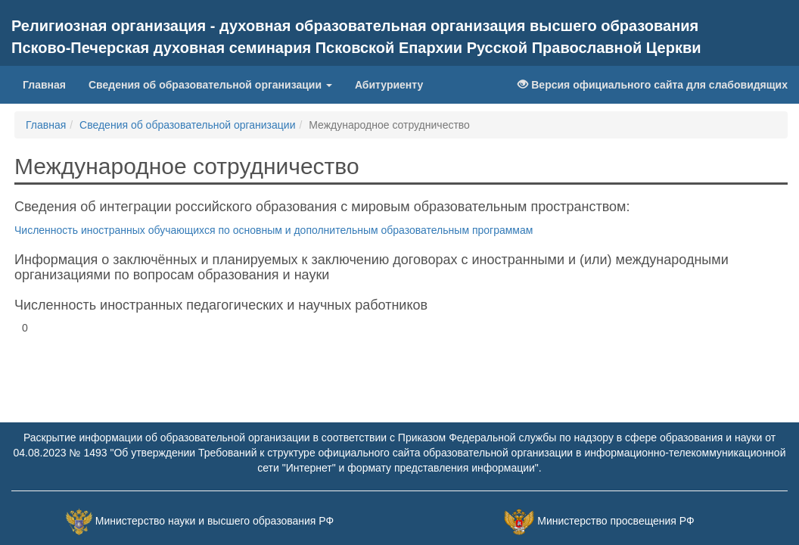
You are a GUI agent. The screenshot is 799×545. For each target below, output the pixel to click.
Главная (44, 85)
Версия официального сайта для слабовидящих (653, 85)
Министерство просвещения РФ (615, 521)
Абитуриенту (389, 85)
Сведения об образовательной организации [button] (210, 85)
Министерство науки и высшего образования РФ (214, 521)
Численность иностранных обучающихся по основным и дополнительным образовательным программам (273, 230)
